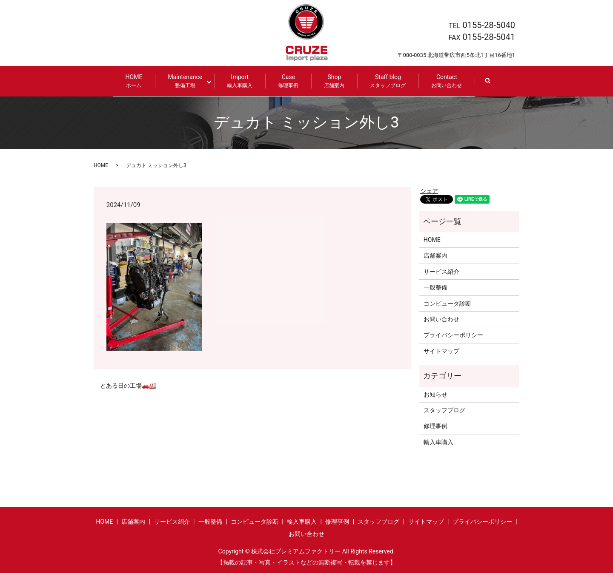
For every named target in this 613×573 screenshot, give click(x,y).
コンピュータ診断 (447, 302)
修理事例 (435, 425)
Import (236, 81)
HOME (137, 81)
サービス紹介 (441, 271)
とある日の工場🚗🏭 (128, 385)
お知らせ (435, 393)
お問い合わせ (441, 318)
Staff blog (385, 81)
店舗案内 (435, 255)
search (490, 85)
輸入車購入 (438, 441)
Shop (331, 81)
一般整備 (435, 287)
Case (285, 81)
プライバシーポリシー (453, 334)
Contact (443, 81)
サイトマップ (441, 350)
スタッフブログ (444, 409)
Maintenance (188, 81)
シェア (429, 190)
